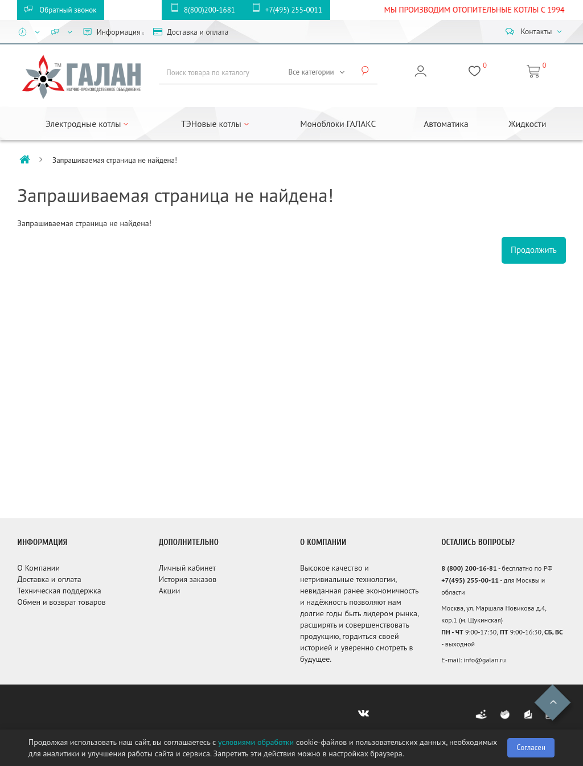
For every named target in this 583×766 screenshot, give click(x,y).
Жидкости (527, 123)
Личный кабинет (187, 568)
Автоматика (446, 123)
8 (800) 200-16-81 (468, 568)
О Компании (38, 568)
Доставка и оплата (49, 579)
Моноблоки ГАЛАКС (338, 123)
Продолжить (534, 249)
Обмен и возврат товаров (61, 602)
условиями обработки (256, 742)
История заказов (188, 579)
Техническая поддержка (59, 590)
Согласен (530, 747)
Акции (169, 590)
